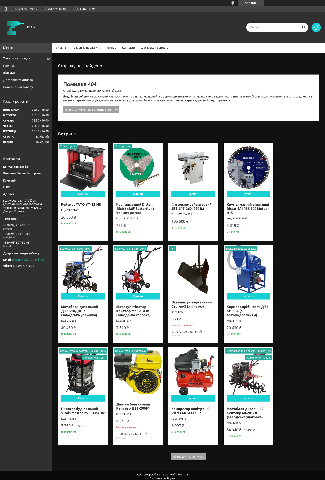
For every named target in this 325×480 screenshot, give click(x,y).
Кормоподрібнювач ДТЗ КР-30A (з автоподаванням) (184, 307)
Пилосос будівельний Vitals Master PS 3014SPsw (239, 307)
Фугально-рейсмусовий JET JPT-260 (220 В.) (187, 204)
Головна (60, 47)
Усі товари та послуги (187, 450)
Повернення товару (18, 87)
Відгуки (9, 72)
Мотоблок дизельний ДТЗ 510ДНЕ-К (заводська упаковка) (292, 207)
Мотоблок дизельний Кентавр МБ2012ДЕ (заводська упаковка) (132, 407)
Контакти (128, 47)
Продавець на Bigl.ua (162, 472)
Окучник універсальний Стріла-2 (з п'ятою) (134, 300)
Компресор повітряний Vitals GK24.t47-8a (80, 405)
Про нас (111, 47)
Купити (82, 192)
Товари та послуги (84, 47)
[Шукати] (303, 27)
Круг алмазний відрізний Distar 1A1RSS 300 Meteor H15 (241, 207)
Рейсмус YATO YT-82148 (81, 202)
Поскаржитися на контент (149, 476)
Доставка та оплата (154, 47)
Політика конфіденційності (183, 476)
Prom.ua (183, 468)
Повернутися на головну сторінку (93, 109)
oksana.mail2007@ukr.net (28, 259)
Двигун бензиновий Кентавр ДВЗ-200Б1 (291, 300)
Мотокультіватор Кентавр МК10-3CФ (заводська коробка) (78, 307)
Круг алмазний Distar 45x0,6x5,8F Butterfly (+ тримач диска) (133, 207)
